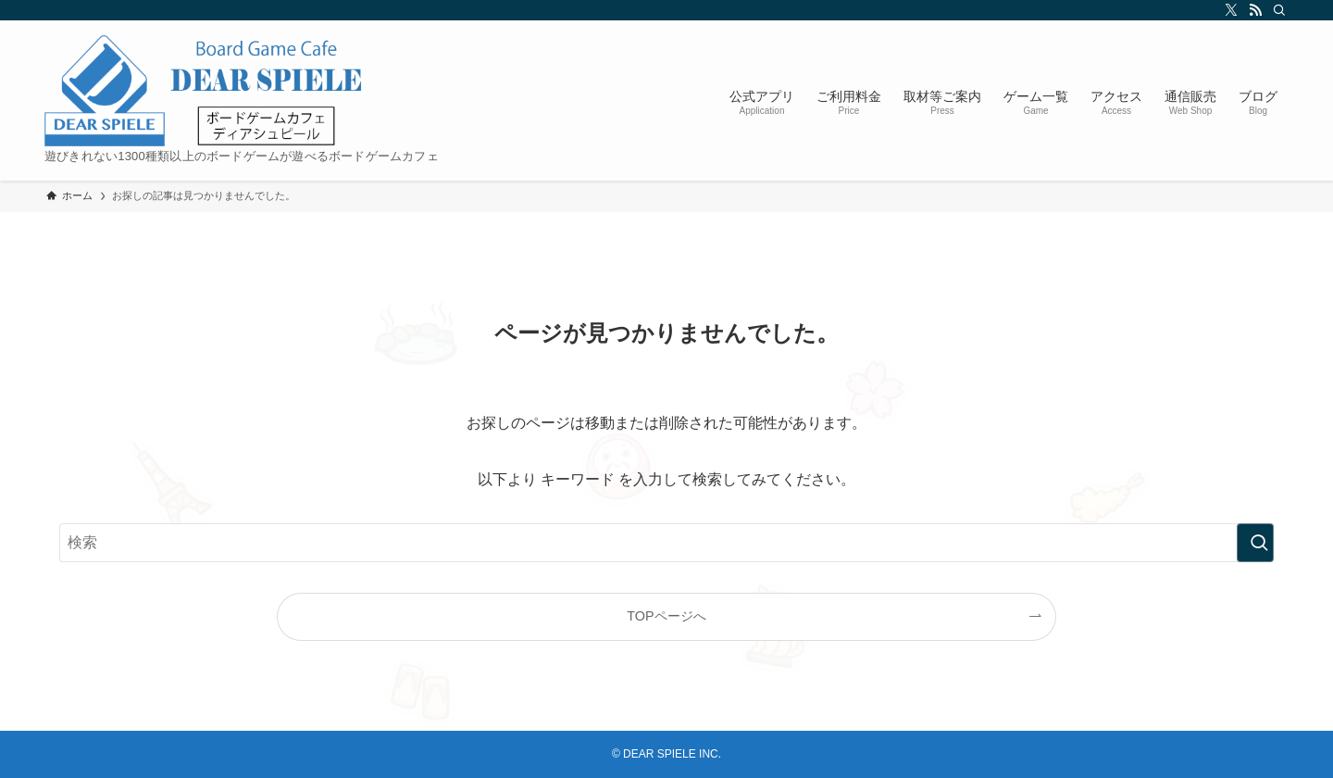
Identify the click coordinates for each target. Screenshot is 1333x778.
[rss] (1252, 10)
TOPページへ (666, 616)
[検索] (1276, 10)
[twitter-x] (1228, 10)
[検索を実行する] (1255, 542)
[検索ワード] (666, 542)
